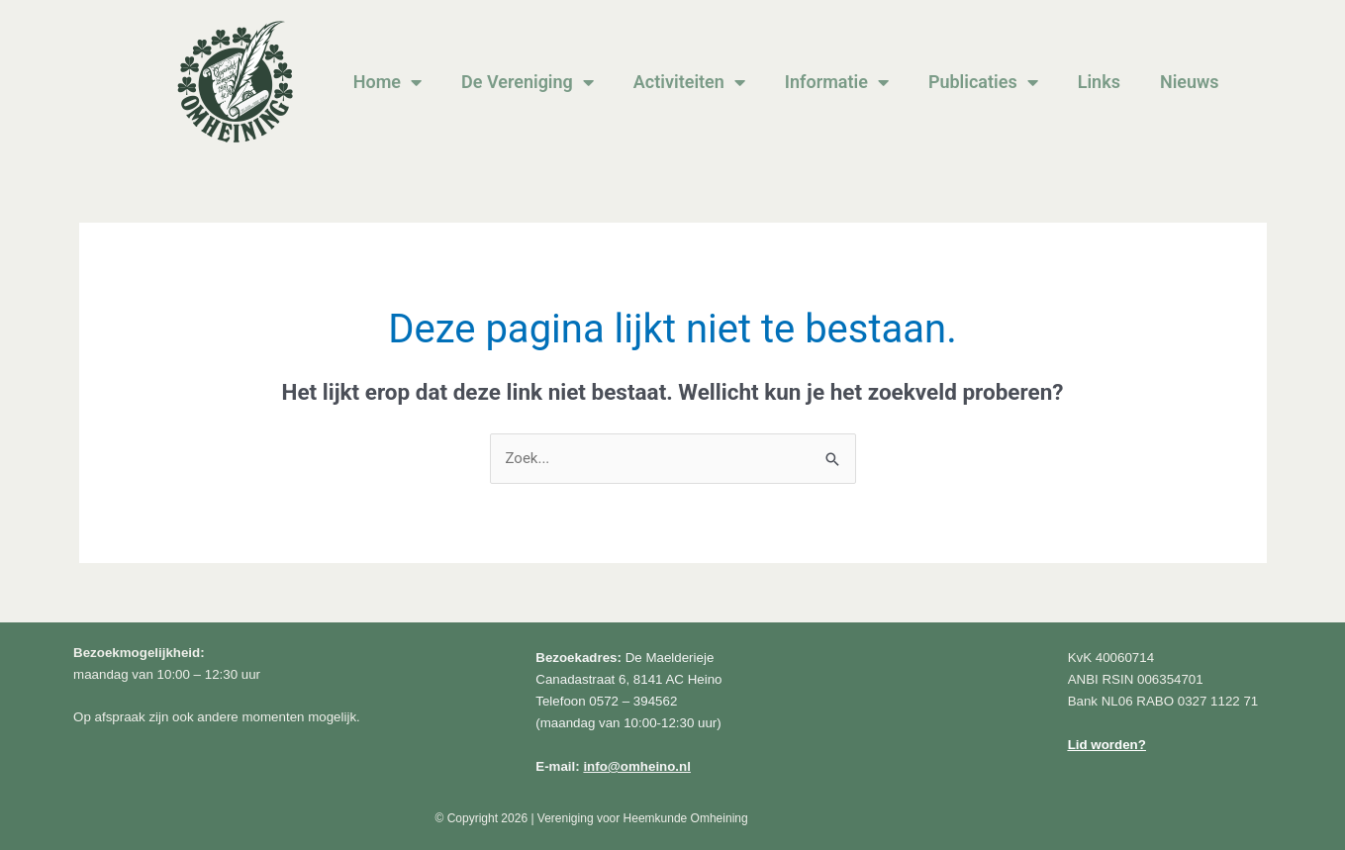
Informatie (837, 82)
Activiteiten (689, 82)
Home (387, 82)
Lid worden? (1107, 744)
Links (1099, 81)
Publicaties (983, 82)
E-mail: (613, 766)
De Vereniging (527, 82)
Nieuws (1189, 81)
